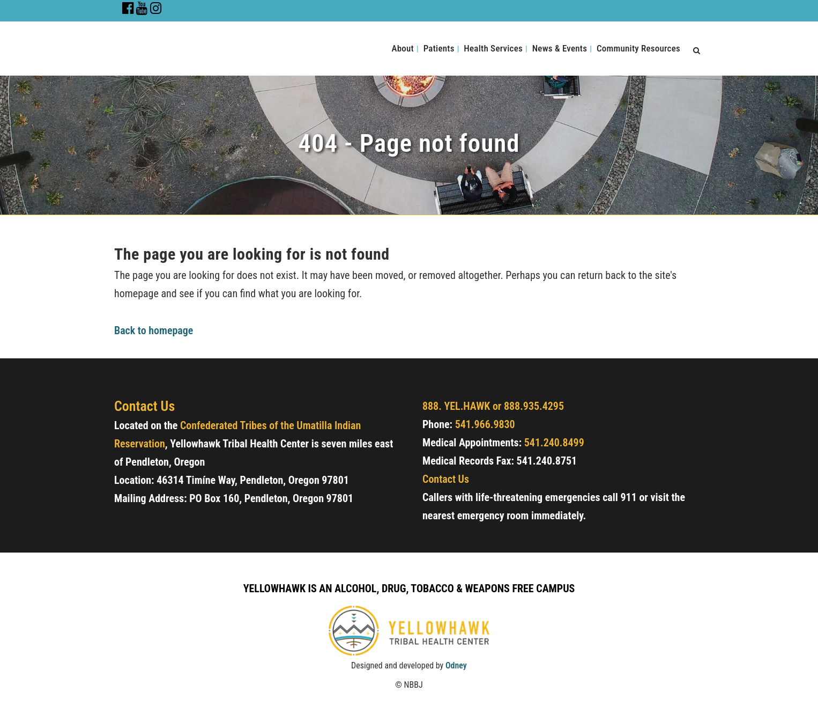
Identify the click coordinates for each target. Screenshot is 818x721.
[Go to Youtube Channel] (142, 10)
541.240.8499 (554, 442)
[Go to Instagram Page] (156, 10)
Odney (456, 665)
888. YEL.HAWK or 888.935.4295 (493, 406)
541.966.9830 (485, 424)
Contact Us (445, 479)
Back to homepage (153, 330)
